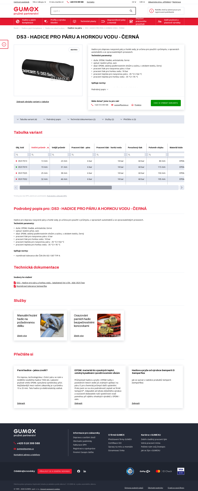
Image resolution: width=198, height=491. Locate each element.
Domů (16, 28)
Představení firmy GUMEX (120, 439)
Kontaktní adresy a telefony (27, 454)
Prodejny (138, 104)
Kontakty (90, 2)
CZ (133, 2)
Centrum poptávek (21, 2)
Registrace (176, 2)
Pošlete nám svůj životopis (153, 446)
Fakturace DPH (79, 444)
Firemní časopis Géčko (83, 452)
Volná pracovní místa (150, 442)
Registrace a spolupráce (84, 448)
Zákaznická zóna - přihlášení (159, 2)
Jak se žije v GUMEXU (150, 450)
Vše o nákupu (38, 2)
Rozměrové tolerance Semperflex (32, 285)
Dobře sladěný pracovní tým (154, 439)
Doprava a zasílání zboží (84, 437)
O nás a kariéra (55, 2)
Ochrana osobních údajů (134, 487)
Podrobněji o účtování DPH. (57, 196)
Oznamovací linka (116, 450)
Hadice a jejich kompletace (32, 28)
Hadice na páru (73, 28)
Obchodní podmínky (82, 440)
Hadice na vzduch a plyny (54, 28)
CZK (141, 2)
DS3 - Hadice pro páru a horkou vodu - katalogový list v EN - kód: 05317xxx (51, 282)
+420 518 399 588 (76, 2)
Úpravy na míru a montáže (120, 446)
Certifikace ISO (115, 442)
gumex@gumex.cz (121, 104)
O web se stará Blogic (176, 487)
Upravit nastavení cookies (50, 487)
